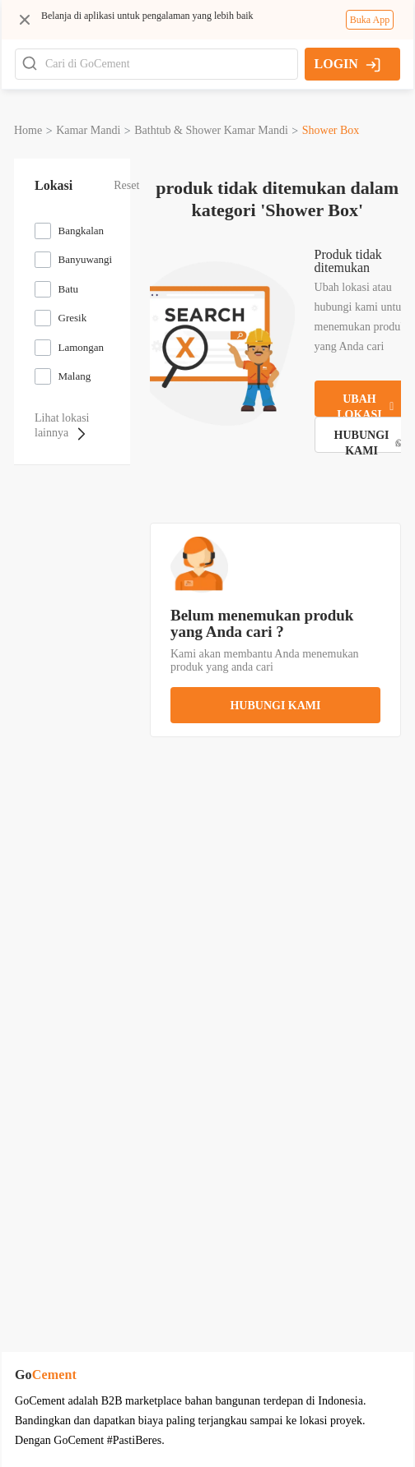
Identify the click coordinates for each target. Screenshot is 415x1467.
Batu (68, 289)
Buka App (369, 19)
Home (28, 130)
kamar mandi (88, 130)
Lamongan (81, 347)
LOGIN (348, 64)
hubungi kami (275, 705)
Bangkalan (81, 230)
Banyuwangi (85, 259)
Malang (74, 376)
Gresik (72, 317)
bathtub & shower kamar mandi (211, 130)
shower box (331, 130)
